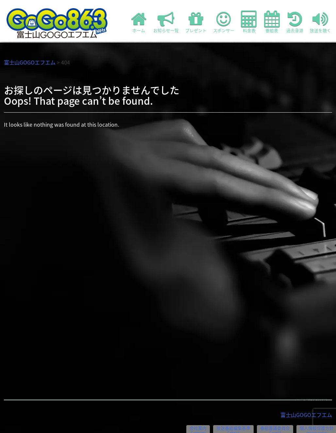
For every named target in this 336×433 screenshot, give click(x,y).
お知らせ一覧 (166, 21)
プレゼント (196, 21)
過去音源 (294, 21)
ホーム (139, 21)
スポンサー (223, 21)
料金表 (249, 21)
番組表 (272, 21)
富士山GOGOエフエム (30, 62)
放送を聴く (320, 21)
